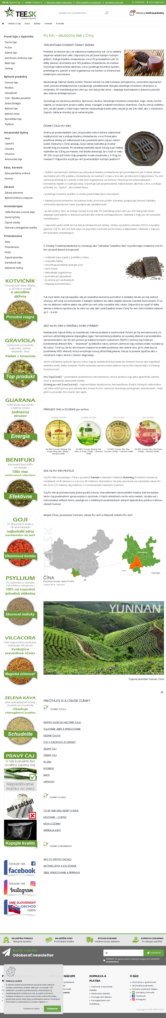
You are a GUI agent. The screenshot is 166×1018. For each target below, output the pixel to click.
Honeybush (11, 92)
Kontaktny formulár (145, 992)
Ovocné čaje (11, 82)
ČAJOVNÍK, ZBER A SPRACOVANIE (62, 729)
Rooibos (9, 87)
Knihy (8, 252)
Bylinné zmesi (12, 113)
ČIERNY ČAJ (50, 755)
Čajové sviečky (12, 222)
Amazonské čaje (13, 159)
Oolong (9, 68)
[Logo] (20, 13)
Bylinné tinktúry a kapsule (19, 197)
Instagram (141, 999)
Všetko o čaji (14, 23)
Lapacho (9, 143)
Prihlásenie (140, 2)
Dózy (7, 241)
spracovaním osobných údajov (132, 959)
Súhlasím (52, 1008)
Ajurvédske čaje (13, 118)
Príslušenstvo (12, 247)
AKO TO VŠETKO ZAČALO (57, 859)
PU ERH (47, 762)
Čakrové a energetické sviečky (21, 227)
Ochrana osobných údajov (145, 989)
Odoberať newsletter (33, 955)
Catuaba (9, 148)
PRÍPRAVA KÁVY (52, 830)
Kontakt (60, 23)
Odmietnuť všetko (31, 1008)
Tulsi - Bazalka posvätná (17, 98)
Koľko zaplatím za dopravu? (88, 2)
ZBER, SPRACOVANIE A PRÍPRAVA (62, 872)
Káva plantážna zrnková (17, 173)
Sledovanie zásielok (100, 993)
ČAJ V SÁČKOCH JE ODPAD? (60, 742)
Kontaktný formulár (114, 2)
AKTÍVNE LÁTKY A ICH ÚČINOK (60, 866)
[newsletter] (154, 953)
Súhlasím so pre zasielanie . (132, 960)
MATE (47, 775)
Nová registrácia (156, 2)
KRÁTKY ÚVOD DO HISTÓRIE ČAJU (62, 722)
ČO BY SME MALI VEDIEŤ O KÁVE (61, 810)
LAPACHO (49, 781)
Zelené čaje (11, 52)
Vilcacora (10, 153)
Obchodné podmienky (142, 985)
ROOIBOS (49, 768)
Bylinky (37, 23)
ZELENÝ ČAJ (50, 748)
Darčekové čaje (13, 262)
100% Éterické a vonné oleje (20, 212)
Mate (7, 138)
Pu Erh (8, 47)
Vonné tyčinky (12, 217)
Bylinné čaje (11, 108)
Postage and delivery (101, 997)
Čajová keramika (14, 257)
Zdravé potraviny (14, 192)
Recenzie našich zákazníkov (59, 2)
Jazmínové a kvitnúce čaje (18, 58)
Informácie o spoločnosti (144, 982)
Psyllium (9, 124)
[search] (106, 13)
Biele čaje (10, 63)
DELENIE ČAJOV (52, 735)
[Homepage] (3, 23)
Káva (27, 23)
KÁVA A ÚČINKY (52, 823)
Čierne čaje (11, 42)
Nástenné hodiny (14, 267)
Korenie (48, 23)
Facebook (140, 996)
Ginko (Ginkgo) (13, 103)
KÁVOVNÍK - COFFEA (55, 817)
